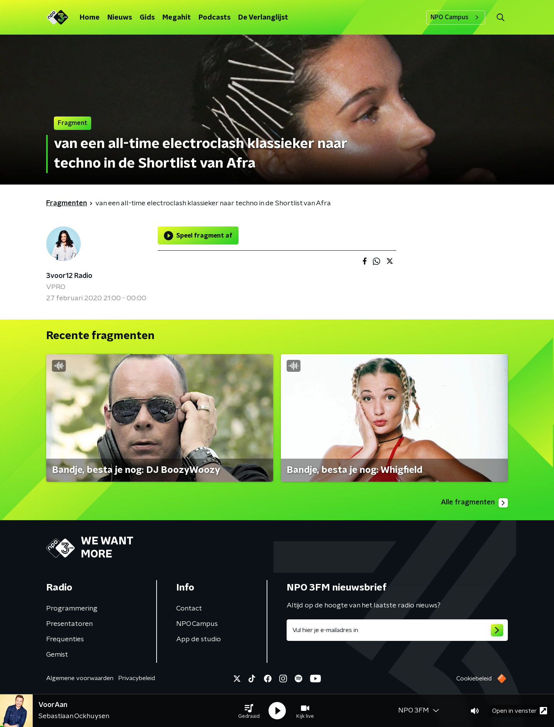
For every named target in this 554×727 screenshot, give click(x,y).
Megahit (176, 17)
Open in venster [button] (519, 710)
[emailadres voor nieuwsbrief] (397, 630)
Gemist (57, 654)
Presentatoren (69, 624)
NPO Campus (456, 17)
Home (90, 17)
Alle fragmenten (474, 502)
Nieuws (119, 17)
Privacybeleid (136, 678)
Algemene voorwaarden (79, 678)
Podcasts (214, 17)
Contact (189, 608)
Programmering (71, 608)
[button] (249, 711)
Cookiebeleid (474, 678)
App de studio (198, 639)
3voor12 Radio (69, 276)
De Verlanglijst (263, 17)
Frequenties (65, 639)
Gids (147, 17)
